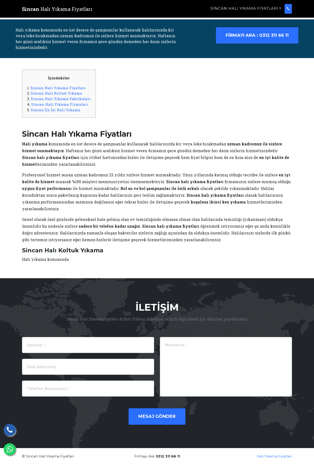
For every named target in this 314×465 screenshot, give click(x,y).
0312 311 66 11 (257, 35)
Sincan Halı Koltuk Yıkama (56, 93)
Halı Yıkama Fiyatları (274, 456)
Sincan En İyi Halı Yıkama (55, 109)
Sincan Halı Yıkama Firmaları (59, 104)
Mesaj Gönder (157, 416)
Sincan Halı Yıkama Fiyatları (244, 11)
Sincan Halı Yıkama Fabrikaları (61, 98)
